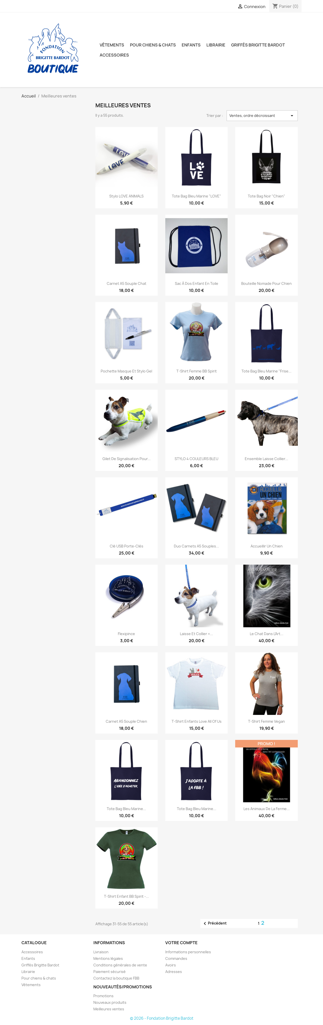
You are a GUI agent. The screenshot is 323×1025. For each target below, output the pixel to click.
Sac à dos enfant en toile (196, 283)
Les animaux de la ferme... (267, 808)
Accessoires (114, 55)
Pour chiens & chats (153, 45)
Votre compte (181, 942)
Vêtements (112, 45)
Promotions (103, 995)
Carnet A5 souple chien (126, 721)
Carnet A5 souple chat (126, 283)
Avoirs (170, 965)
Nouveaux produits (109, 1002)
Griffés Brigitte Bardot (258, 45)
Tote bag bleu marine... (126, 808)
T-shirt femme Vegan (266, 721)
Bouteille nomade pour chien (266, 283)
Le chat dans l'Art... (266, 633)
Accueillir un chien (267, 546)
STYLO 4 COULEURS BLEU (196, 458)
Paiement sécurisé (109, 971)
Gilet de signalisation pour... (126, 458)
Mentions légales (108, 958)
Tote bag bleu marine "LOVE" (196, 196)
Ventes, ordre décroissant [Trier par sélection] (262, 116)
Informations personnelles (188, 951)
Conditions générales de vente (120, 965)
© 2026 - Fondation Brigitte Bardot (161, 1018)
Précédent (214, 923)
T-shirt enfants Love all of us (197, 721)
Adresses (173, 971)
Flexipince (126, 633)
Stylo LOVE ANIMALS (126, 196)
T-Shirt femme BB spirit (196, 371)
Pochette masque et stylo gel (126, 371)
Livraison (101, 951)
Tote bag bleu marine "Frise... (266, 371)
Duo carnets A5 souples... (196, 546)
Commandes (176, 958)
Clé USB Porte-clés (126, 546)
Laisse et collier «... (196, 633)
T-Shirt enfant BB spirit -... (126, 896)
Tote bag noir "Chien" (266, 196)
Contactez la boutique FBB (116, 978)
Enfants (191, 45)
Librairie (215, 45)
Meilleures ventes (108, 1009)
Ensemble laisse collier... (266, 458)
